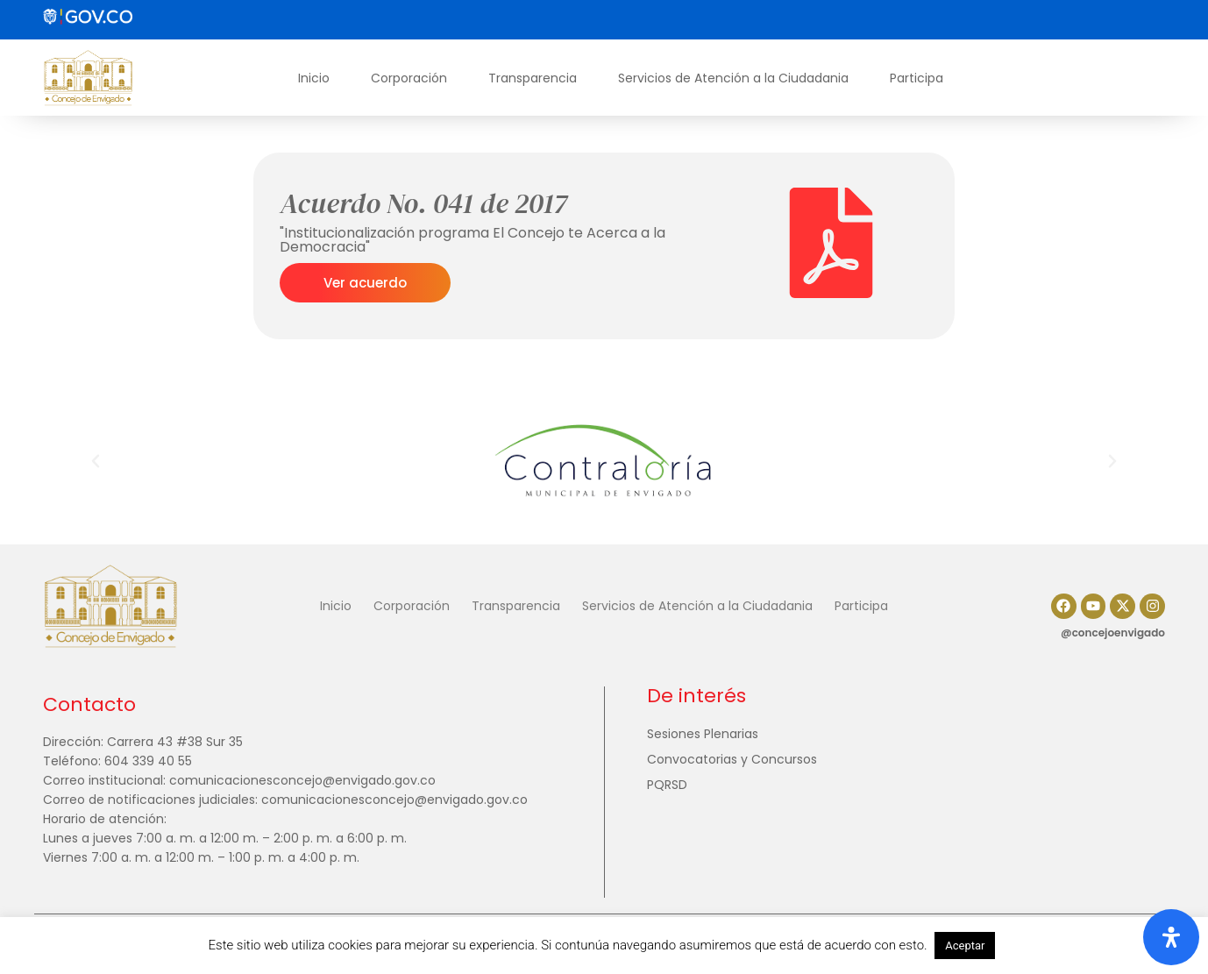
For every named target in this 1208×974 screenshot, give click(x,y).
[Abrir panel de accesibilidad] (1171, 937)
